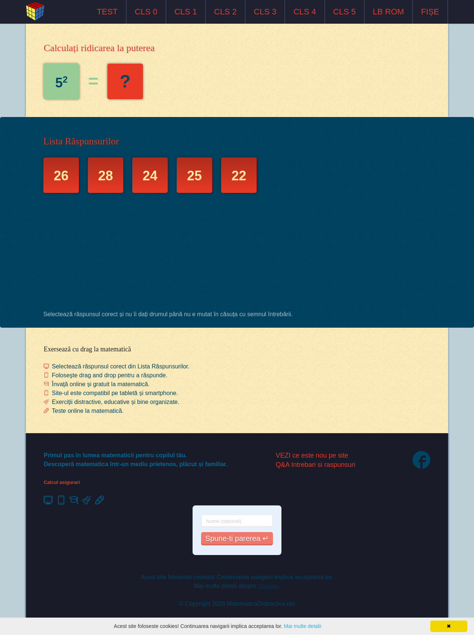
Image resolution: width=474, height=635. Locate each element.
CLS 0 (146, 11)
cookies (268, 586)
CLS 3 (265, 11)
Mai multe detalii (302, 626)
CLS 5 (344, 11)
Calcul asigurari (62, 482)
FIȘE (430, 11)
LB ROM (388, 11)
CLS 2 (225, 11)
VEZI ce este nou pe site (312, 455)
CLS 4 (304, 11)
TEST (107, 11)
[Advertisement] (237, 253)
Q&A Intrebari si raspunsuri (316, 464)
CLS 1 (185, 11)
